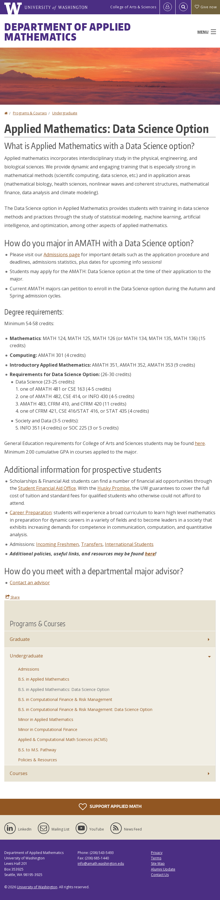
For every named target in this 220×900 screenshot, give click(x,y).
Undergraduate (64, 113)
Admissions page (62, 254)
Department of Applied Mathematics (67, 32)
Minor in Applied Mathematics (45, 719)
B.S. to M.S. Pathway (37, 749)
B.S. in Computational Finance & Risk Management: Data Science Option (85, 709)
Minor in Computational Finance (47, 729)
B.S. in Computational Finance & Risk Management (65, 699)
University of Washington (37, 887)
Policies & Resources (37, 759)
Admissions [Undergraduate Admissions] (28, 669)
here (150, 554)
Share (12, 597)
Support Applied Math (110, 807)
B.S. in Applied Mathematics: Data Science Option (63, 689)
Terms (156, 858)
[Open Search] (183, 7)
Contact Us (160, 874)
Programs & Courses (30, 113)
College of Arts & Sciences (133, 7)
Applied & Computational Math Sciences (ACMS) (62, 739)
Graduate (20, 639)
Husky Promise (113, 488)
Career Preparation (31, 512)
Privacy (156, 852)
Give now (206, 7)
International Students (129, 544)
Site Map (158, 863)
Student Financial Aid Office (47, 488)
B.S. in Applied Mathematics (43, 679)
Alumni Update (163, 869)
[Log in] (167, 7)
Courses (19, 773)
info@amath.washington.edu (101, 863)
